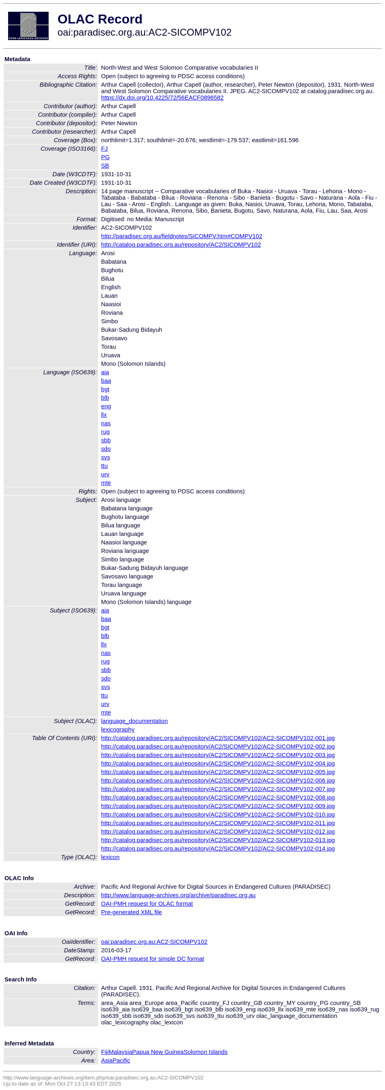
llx (104, 415)
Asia (107, 1060)
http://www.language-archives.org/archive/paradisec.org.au (178, 895)
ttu (104, 466)
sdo (106, 449)
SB (105, 165)
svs (105, 457)
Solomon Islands (205, 1052)
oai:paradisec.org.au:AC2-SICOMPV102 (154, 942)
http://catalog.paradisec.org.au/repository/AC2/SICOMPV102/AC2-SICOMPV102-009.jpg (218, 806)
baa (106, 381)
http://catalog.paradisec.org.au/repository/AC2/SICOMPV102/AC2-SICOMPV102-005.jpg (218, 772)
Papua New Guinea (158, 1052)
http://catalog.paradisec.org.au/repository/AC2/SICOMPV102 (181, 244)
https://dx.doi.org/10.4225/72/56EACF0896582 (162, 97)
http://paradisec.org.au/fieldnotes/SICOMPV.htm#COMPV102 (182, 236)
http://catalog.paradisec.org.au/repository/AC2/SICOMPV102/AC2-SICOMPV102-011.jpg (218, 823)
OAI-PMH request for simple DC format (152, 959)
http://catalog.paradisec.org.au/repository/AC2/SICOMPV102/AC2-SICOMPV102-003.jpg (218, 755)
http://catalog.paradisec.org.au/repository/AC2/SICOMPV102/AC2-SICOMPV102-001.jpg (218, 738)
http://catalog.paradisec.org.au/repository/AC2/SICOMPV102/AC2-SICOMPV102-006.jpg (218, 780)
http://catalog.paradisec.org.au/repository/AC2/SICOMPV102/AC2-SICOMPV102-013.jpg (218, 840)
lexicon (110, 857)
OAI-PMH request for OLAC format (147, 903)
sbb (106, 440)
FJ (104, 148)
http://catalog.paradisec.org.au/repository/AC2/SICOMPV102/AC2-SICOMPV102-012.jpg (218, 831)
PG (105, 157)
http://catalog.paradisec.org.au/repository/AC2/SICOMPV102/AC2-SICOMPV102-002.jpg (218, 746)
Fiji (105, 1052)
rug (105, 432)
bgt (105, 389)
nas (106, 423)
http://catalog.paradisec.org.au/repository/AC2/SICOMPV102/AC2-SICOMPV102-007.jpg (218, 789)
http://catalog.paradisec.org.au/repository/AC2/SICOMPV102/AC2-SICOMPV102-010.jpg (218, 814)
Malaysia (120, 1052)
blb (105, 398)
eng (106, 406)
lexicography (118, 729)
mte (106, 483)
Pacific (121, 1060)
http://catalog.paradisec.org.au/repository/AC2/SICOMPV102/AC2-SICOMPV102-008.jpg (218, 797)
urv (105, 474)
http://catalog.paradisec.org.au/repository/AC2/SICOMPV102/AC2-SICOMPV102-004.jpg (218, 763)
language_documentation (134, 721)
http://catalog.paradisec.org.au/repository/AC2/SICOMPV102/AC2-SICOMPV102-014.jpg (218, 848)
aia (105, 372)
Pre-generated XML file (131, 912)
